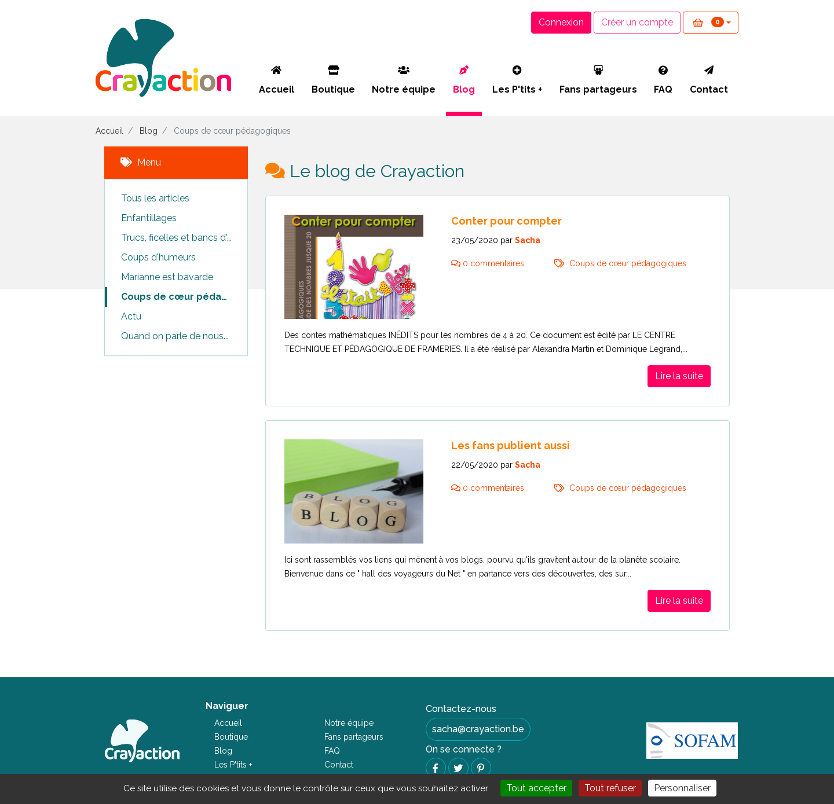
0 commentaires (488, 263)
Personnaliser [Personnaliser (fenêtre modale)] (682, 788)
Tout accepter (536, 788)
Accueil (276, 80)
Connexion (561, 22)
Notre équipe (404, 80)
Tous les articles (155, 198)
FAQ (663, 80)
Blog (464, 80)
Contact (709, 80)
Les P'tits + (517, 80)
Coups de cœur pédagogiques (184, 296)
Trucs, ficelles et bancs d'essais (184, 237)
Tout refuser (610, 788)
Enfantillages (149, 217)
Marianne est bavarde (167, 276)
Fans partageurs (598, 80)
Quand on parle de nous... (175, 336)
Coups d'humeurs (158, 257)
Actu (131, 316)
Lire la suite (679, 375)
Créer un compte (637, 22)
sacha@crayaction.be (478, 729)
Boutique (333, 80)
